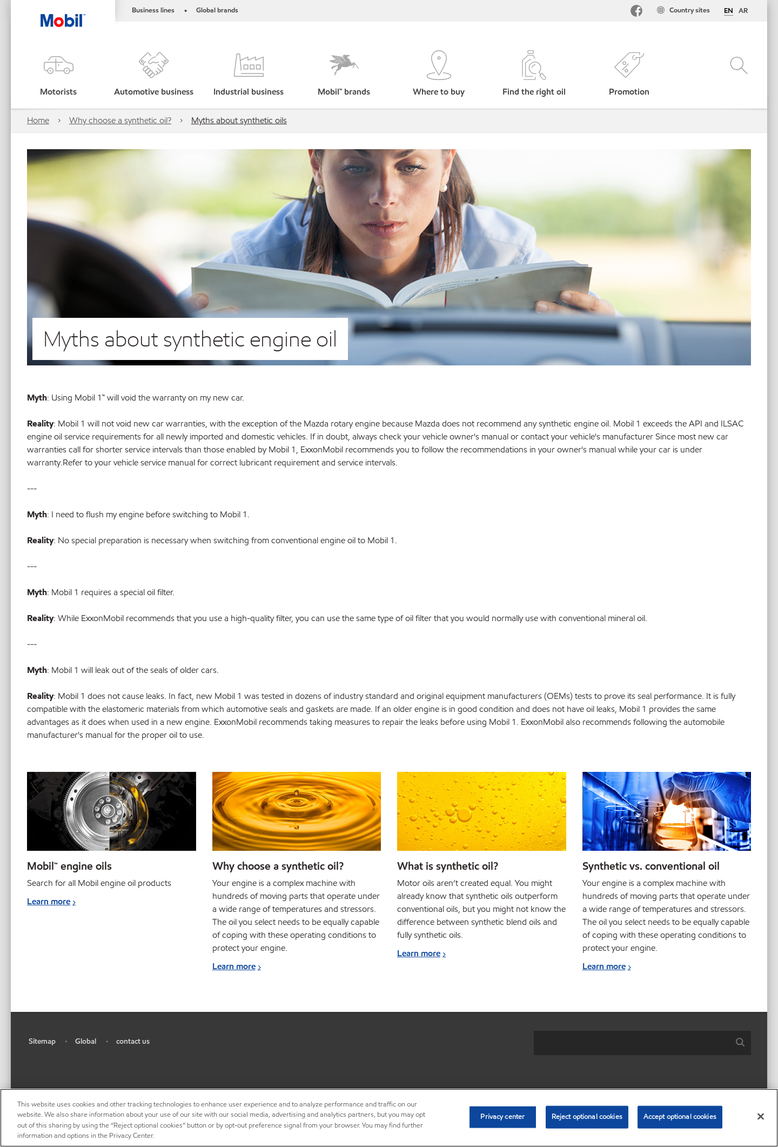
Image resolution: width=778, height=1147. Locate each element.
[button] (58, 74)
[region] (389, 1118)
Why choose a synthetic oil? (120, 120)
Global (85, 1041)
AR (743, 11)
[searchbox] (631, 1043)
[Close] (761, 1116)
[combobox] (642, 1043)
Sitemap (42, 1041)
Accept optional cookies (679, 1117)
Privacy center (502, 1117)
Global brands (217, 10)
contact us (133, 1041)
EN (728, 11)
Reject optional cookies (587, 1117)
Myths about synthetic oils (239, 120)
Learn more (48, 901)
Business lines (153, 10)
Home (38, 120)
